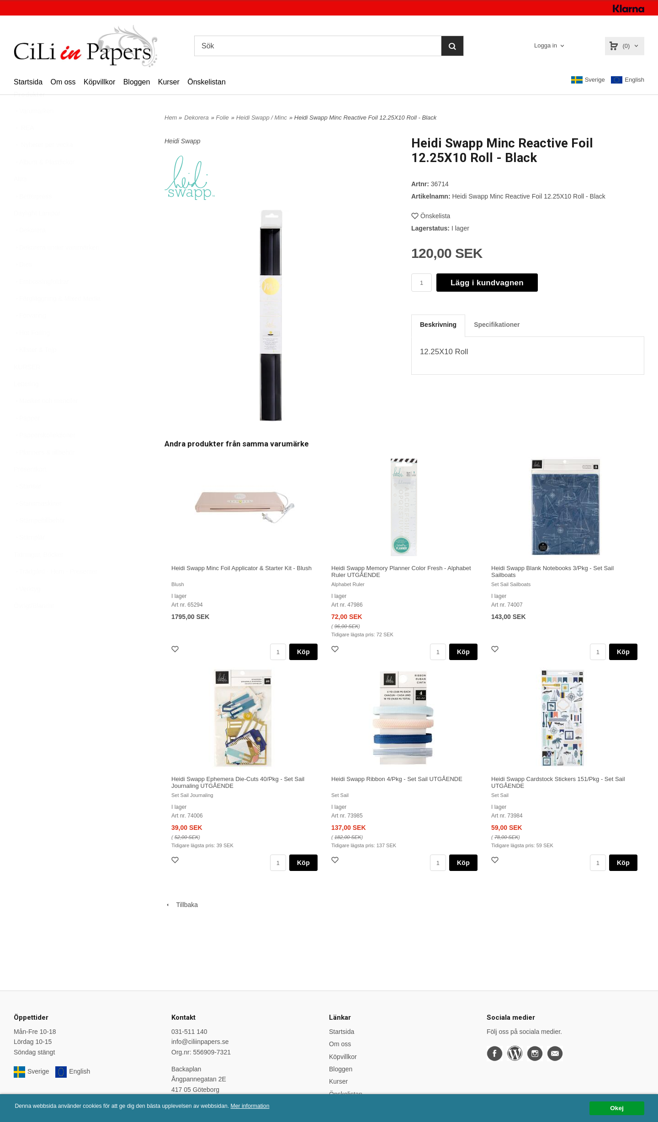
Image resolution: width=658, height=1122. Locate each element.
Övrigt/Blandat (34, 628)
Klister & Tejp (35, 372)
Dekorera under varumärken (56, 269)
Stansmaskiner (38, 526)
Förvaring (30, 337)
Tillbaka (181, 904)
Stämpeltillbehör (39, 542)
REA (24, 150)
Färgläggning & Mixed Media (57, 321)
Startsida (28, 82)
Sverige (588, 80)
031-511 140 (189, 1031)
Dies (23, 286)
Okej (616, 1108)
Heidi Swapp (182, 141)
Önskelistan (206, 82)
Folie (222, 117)
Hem (170, 117)
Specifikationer (497, 324)
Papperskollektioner (44, 457)
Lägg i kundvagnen (487, 282)
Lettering (26, 406)
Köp (303, 651)
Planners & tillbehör (44, 474)
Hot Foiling (32, 355)
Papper (27, 440)
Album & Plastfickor (44, 184)
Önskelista (430, 216)
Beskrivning (438, 324)
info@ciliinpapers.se (200, 1041)
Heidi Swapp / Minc (261, 117)
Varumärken (33, 133)
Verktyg (27, 611)
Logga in (545, 45)
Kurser (169, 82)
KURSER (27, 389)
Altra (20, 201)
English (627, 80)
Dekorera (30, 252)
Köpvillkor (99, 82)
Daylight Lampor (37, 235)
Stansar (27, 508)
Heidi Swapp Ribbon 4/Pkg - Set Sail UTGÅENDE (396, 779)
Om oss (62, 82)
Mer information (276, 1106)
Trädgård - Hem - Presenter (55, 594)
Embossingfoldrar (41, 304)
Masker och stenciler (46, 423)
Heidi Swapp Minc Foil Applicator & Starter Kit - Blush (241, 568)
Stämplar (29, 559)
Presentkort (30, 491)
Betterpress (33, 218)
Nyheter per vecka (43, 167)
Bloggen (136, 82)
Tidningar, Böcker (38, 577)
